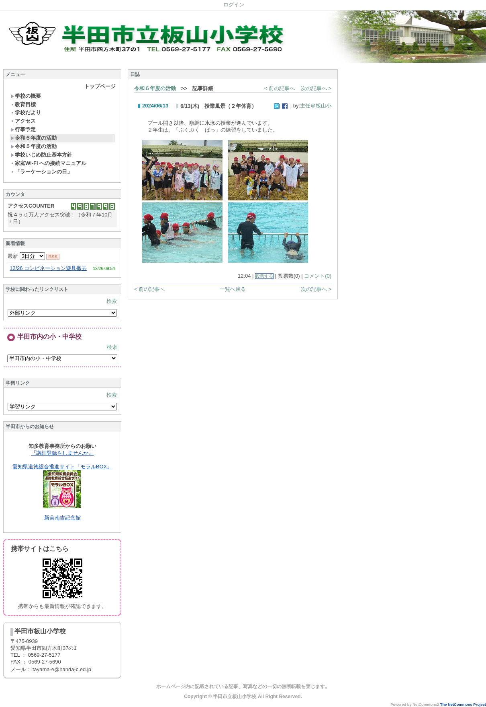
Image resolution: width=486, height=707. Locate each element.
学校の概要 (25, 96)
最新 (26, 256)
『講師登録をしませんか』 (62, 453)
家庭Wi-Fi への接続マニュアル (48, 163)
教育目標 (23, 104)
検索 (111, 301)
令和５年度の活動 (33, 146)
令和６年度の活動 (33, 138)
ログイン (233, 5)
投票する (264, 276)
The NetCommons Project (463, 705)
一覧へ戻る (233, 289)
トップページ (100, 86)
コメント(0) (317, 276)
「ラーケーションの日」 (41, 172)
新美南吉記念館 (62, 518)
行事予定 (23, 129)
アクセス (23, 121)
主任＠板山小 (315, 106)
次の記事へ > (316, 88)
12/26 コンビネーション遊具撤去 (48, 268)
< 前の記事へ (279, 88)
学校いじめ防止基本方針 (41, 155)
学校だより (25, 112)
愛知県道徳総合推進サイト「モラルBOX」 (62, 467)
